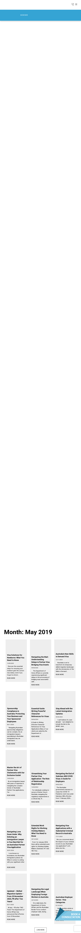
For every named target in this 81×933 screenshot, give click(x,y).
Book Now (21, 15)
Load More (41, 930)
